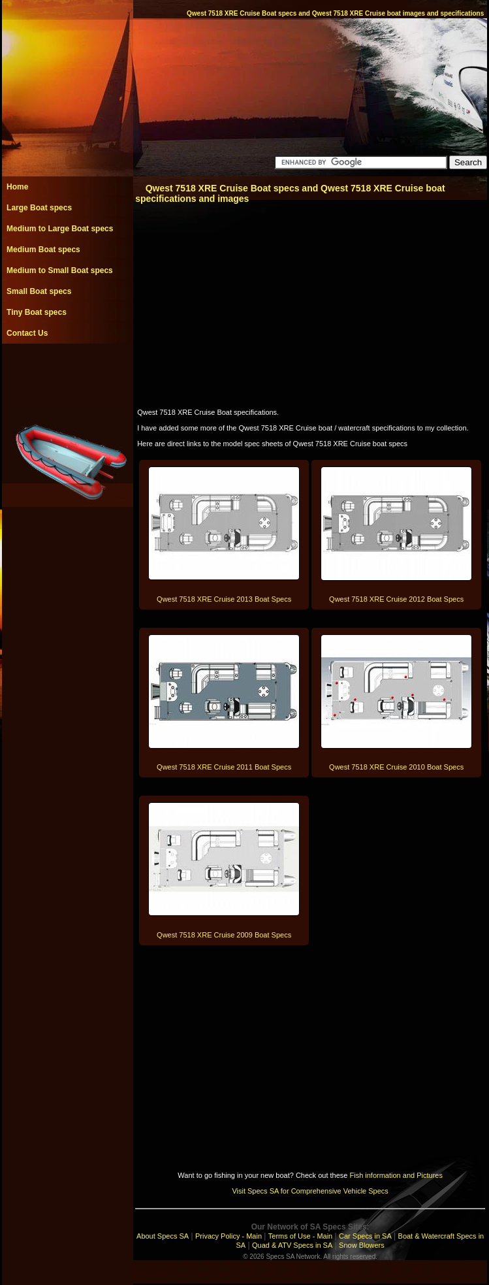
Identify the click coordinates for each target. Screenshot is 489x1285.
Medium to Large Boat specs (60, 228)
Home (17, 186)
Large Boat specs (39, 207)
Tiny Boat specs (37, 312)
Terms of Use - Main (300, 1236)
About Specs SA (162, 1236)
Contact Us (27, 333)
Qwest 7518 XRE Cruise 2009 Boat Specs (224, 935)
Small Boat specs (39, 291)
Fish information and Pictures (395, 1175)
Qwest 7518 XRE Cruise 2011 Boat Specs (224, 767)
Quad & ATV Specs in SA (292, 1245)
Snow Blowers (362, 1245)
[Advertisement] (67, 373)
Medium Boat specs (43, 249)
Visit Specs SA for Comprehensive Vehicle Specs (310, 1191)
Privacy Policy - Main (228, 1236)
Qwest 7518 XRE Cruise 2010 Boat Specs (396, 767)
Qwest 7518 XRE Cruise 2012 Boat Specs (396, 599)
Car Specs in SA (365, 1236)
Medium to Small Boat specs (60, 270)
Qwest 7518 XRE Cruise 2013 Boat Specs (224, 599)
